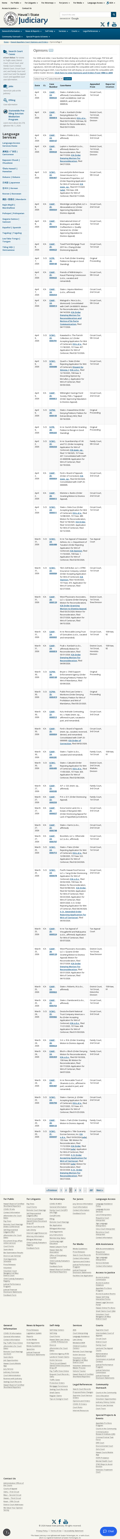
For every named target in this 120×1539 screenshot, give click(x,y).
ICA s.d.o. (81, 118)
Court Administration (12, 1375)
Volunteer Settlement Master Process (82, 1366)
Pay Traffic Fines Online (13, 1343)
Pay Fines (7, 1221)
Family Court (101, 1345)
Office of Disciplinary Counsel (58, 1256)
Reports (30, 1336)
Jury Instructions (56, 1235)
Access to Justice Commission (102, 1278)
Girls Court (100, 1449)
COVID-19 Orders (80, 1404)
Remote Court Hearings (36, 1210)
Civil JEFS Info (55, 1215)
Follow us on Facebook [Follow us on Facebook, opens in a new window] (108, 24)
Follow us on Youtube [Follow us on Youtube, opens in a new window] (114, 24)
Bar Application (56, 1225)
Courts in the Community (106, 1392)
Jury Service (8, 1369)
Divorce (53, 1345)
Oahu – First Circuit (11, 1492)
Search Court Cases (13, 53)
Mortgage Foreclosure (59, 1386)
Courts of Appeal (10, 1488)
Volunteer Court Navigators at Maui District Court (11, 1273)
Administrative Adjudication (102, 1355)
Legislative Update (34, 1333)
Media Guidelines (80, 1248)
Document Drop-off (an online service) (13, 1242)
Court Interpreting (80, 1333)
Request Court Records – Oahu (60, 1375)
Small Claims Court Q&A (105, 1311)
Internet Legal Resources (37, 1233)
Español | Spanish (11, 227)
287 (91, 1190)
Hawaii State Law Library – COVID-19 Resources (59, 1340)
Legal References (91, 31)
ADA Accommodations (105, 1248)
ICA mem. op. (76, 450)
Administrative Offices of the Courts (14, 1484)
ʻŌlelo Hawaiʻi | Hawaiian (10, 170)
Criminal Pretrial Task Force (104, 1438)
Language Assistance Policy (104, 1205)
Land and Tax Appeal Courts (104, 1349)
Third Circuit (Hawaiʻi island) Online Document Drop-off (37, 1221)
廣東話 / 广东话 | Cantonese (10, 153)
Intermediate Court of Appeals (105, 1334)
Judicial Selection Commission (103, 1371)
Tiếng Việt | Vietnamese (8, 249)
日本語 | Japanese (11, 182)
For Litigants (31, 3)
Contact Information (12, 1212)
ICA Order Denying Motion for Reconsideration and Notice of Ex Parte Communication (71, 318)
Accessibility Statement (73, 1531)
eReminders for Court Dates (13, 1216)
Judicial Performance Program (12, 1285)
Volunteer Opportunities (106, 1399)
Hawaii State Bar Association (56, 1251)
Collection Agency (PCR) (59, 1354)
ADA (112, 3)
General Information (12, 31)
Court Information (80, 1207)
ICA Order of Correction (70, 742)
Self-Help (50, 31)
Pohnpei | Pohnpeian (13, 213)
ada (62, 190)
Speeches (31, 1349)
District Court (101, 1342)
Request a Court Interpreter (102, 1219)
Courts (75, 31)
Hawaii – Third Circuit (12, 1498)
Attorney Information (35, 1236)
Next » (99, 1190)
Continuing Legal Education (56, 1242)
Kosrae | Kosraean (11, 193)
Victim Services (56, 1360)
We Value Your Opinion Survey (13, 1509)
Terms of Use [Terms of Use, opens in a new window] (56, 1531)
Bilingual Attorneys (34, 1239)
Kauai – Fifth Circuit (11, 1501)
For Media (78, 3)
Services (63, 31)
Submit (67, 78)
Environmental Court (104, 1446)
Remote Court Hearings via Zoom (13, 1352)
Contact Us (27, 8)
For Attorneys (49, 3)
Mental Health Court (104, 1461)
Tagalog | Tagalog (12, 233)
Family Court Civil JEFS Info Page (58, 1211)
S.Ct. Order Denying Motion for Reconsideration (71, 1172)
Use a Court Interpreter (105, 1229)
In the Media (32, 1339)
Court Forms (9, 1246)
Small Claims (55, 1392)
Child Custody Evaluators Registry (14, 1279)
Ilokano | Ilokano (11, 177)
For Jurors (64, 3)
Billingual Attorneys (57, 1228)
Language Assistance (81, 1336)
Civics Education (102, 1396)
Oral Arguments (56, 1231)
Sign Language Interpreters (101, 1224)
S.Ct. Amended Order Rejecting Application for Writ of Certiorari (73, 914)
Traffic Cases (55, 1380)
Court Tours (101, 1408)
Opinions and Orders (81, 1261)
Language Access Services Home (11, 144)
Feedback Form (10, 1295)
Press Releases (10, 1264)
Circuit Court (101, 1338)
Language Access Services (103, 1210)
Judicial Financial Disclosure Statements (13, 1290)
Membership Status (57, 1238)
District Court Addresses (13, 1504)
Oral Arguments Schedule (10, 1260)
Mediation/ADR (79, 1343)
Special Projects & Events (38, 36)
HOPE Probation (102, 1458)
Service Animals (102, 1263)
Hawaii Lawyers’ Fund (58, 1246)
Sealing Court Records (13, 1382)
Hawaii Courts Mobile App (12, 1364)
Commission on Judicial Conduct (105, 1360)
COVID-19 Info (9, 1209)
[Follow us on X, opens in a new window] (102, 24)
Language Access (96, 3)
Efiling (9, 100)
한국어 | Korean (10, 188)
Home (4, 3)
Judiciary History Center (105, 1402)
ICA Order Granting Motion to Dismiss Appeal (73, 607)
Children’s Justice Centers (80, 1347)
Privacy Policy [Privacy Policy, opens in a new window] (42, 1531)
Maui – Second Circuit (12, 1495)
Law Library (31, 1230)
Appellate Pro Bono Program (104, 1289)
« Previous (51, 1190)
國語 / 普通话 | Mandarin (14, 199)
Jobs (8, 86)
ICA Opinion (76, 550)
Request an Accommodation (102, 1253)
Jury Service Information (83, 1204)
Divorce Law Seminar (12, 1256)
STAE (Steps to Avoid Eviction (104, 1465)
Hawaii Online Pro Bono (105, 1308)
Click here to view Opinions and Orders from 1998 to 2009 (84, 72)
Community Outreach (12, 36)
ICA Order (80, 522)
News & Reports (33, 31)
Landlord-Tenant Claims (59, 1357)
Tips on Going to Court (59, 1399)
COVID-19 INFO (56, 1204)
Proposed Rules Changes (83, 1392)
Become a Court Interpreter (102, 1233)
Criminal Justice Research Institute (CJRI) (105, 1433)
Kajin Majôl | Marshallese (8, 206)
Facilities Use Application (83, 1275)
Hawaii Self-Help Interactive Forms (103, 1298)
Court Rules (77, 1407)
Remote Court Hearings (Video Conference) (13, 1225)
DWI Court (100, 1443)
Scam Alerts (8, 1249)
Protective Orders (57, 1383)
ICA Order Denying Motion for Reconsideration (70, 158)
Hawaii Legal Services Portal (104, 1303)
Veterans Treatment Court (104, 1471)
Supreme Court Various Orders (82, 1396)
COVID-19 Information (12, 1333)
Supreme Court (102, 1330)
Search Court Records (35, 1226)
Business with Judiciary (13, 1378)
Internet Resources (81, 1410)
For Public (16, 3)
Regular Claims (56, 1396)
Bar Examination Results (13, 1252)
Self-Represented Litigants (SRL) (11, 1231)
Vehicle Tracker (79, 1371)
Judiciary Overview (11, 1372)
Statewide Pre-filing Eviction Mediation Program (14, 115)
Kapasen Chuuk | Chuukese (11, 161)
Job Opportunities (11, 1360)
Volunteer (8, 1267)
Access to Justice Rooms (105, 1294)
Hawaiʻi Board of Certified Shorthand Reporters (14, 1205)
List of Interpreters (103, 1215)
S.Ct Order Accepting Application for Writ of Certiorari (73, 1158)
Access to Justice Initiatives (102, 1284)
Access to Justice (10, 8)
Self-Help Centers (57, 1330)
